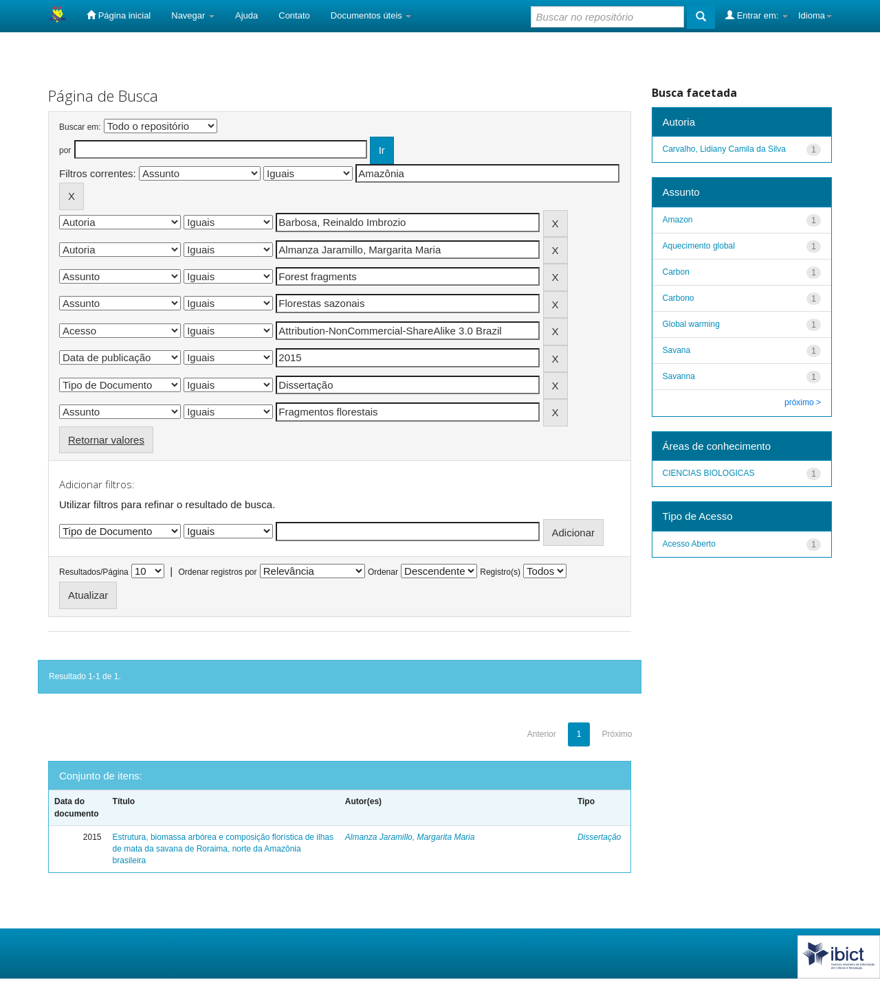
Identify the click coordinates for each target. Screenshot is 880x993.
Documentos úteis (371, 15)
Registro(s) (500, 572)
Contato (294, 15)
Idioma (815, 15)
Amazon (678, 220)
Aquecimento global (699, 246)
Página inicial (119, 15)
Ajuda (246, 15)
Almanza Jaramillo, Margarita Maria (410, 837)
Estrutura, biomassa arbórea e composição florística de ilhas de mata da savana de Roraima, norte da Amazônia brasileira (223, 848)
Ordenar (383, 572)
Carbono (678, 298)
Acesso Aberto (689, 544)
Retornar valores (106, 440)
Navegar (192, 15)
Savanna (679, 376)
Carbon (676, 272)
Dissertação (599, 837)
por (65, 150)
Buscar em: (80, 127)
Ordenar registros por (217, 572)
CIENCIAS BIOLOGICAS (709, 473)
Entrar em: (756, 15)
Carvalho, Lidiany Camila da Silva (724, 149)
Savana (677, 350)
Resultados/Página (94, 572)
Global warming (691, 324)
